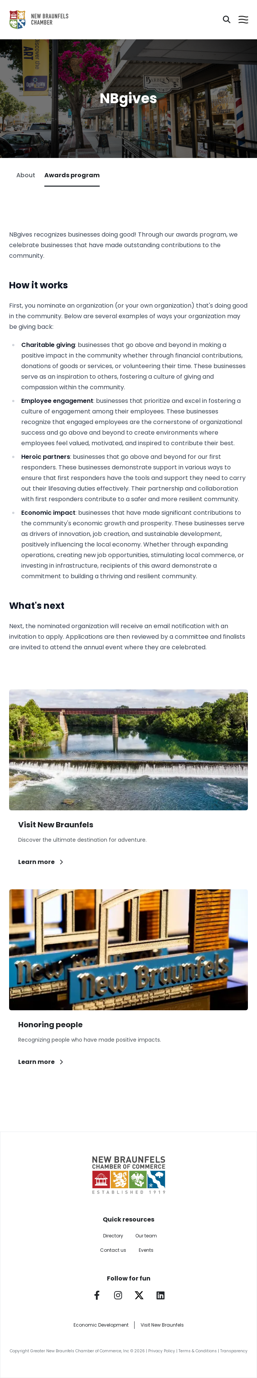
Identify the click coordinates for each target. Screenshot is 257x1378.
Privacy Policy (161, 1351)
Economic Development (101, 1325)
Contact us (113, 1250)
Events (146, 1250)
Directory (113, 1235)
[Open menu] (243, 19)
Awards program (72, 179)
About (25, 175)
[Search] (226, 19)
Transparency (234, 1351)
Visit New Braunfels (162, 1325)
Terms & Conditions (198, 1351)
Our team (146, 1235)
